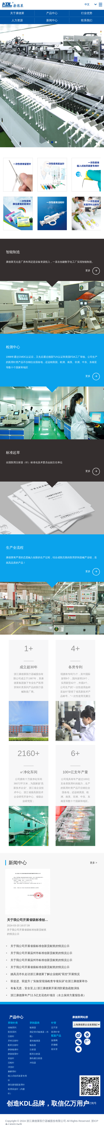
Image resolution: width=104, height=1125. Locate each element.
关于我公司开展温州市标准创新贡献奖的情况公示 (41, 953)
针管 (53, 1022)
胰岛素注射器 (36, 1058)
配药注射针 (13, 1045)
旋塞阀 (54, 1040)
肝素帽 (54, 1045)
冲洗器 (33, 1062)
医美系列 (12, 1032)
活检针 (11, 1062)
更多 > (93, 862)
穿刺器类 (34, 1022)
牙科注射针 (13, 1040)
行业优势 (86, 13)
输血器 (33, 1045)
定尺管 (54, 1027)
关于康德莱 (17, 13)
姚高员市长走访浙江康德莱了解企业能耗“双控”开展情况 (45, 974)
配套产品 (56, 1035)
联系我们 (86, 20)
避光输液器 (35, 1040)
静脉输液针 (13, 1049)
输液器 (33, 1027)
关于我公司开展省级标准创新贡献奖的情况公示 (40, 945)
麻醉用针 (12, 1071)
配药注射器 (35, 1054)
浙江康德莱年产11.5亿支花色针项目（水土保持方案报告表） (48, 995)
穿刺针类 (13, 1022)
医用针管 (55, 1032)
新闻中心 (52, 20)
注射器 (33, 1049)
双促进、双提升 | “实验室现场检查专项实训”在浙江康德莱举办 (49, 981)
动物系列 (12, 1027)
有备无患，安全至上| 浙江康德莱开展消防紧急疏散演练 (45, 988)
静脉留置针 (13, 1054)
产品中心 (52, 13)
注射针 (11, 1036)
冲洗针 (11, 1067)
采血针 (11, 1058)
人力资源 (17, 20)
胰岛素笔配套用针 (16, 1084)
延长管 (54, 1049)
